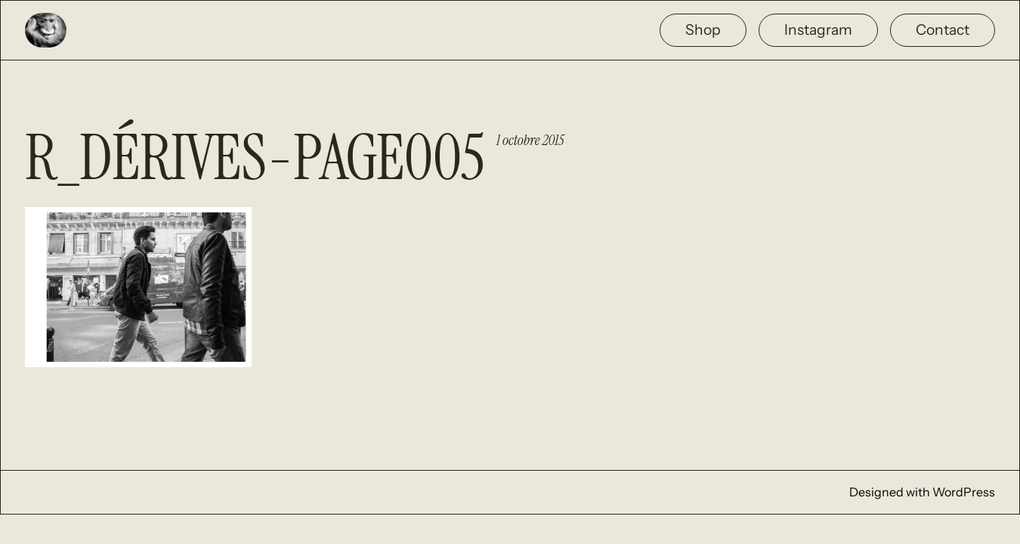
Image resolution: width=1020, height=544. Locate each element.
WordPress (963, 491)
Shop (703, 29)
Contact (942, 29)
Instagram (818, 29)
